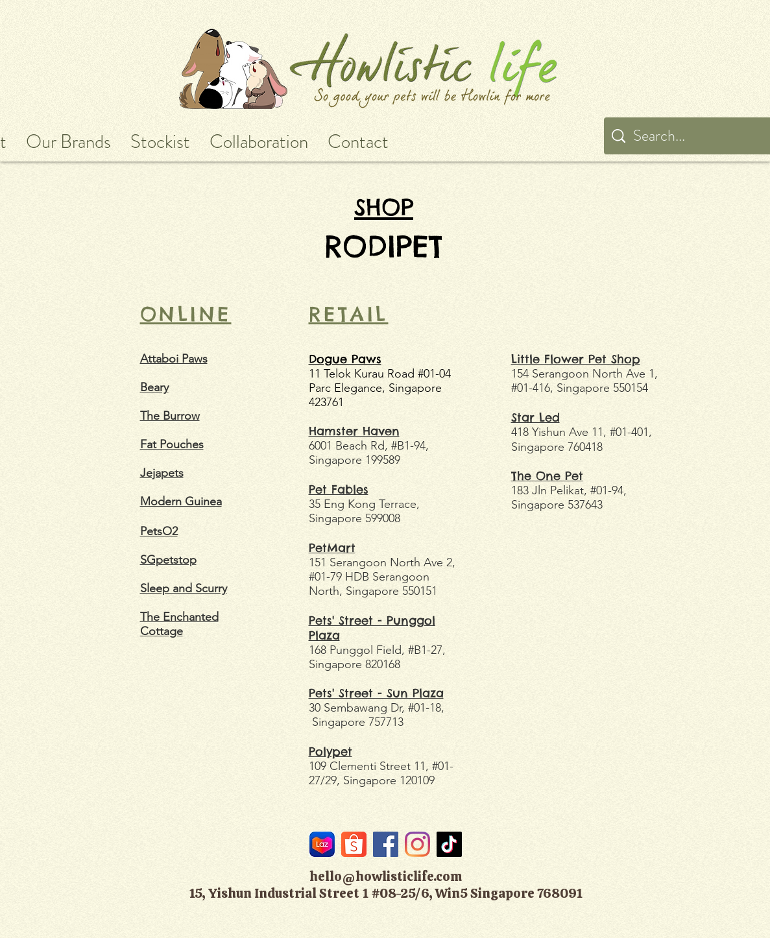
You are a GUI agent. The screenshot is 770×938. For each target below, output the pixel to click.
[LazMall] (322, 844)
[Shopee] (354, 844)
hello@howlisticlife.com (385, 876)
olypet (333, 751)
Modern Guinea (181, 501)
